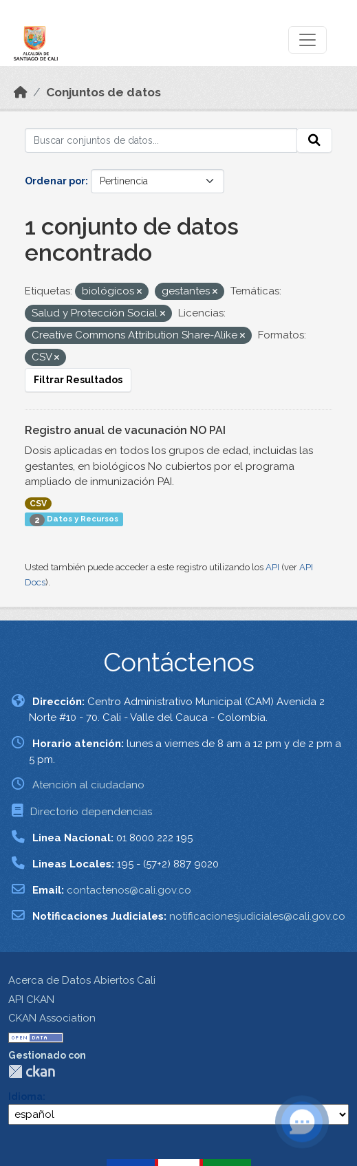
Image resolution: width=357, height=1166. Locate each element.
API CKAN (31, 999)
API (272, 567)
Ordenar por (55, 180)
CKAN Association (52, 1018)
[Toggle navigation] (307, 40)
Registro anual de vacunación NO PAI (125, 430)
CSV (38, 503)
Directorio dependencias (91, 812)
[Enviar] (314, 140)
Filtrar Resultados (78, 379)
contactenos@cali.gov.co (129, 890)
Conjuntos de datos (103, 92)
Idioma (25, 1096)
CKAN (31, 1071)
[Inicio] (21, 92)
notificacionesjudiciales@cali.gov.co (257, 916)
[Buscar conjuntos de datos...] (161, 140)
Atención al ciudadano (88, 785)
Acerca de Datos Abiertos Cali (81, 980)
